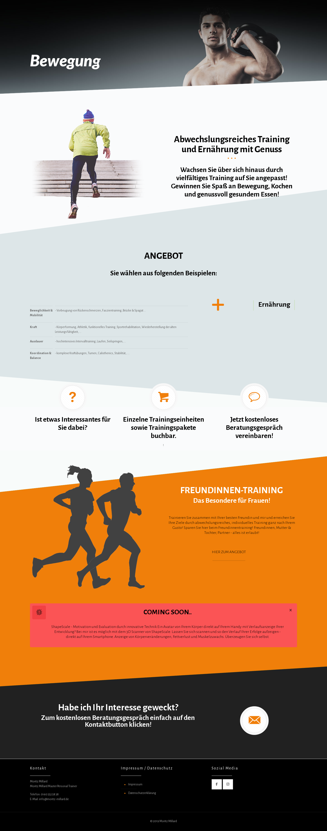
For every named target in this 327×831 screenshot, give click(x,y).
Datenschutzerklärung (142, 793)
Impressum (135, 784)
